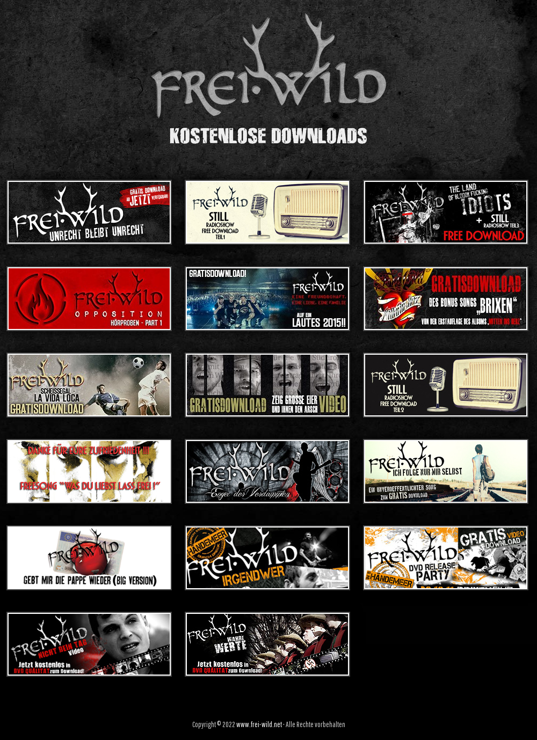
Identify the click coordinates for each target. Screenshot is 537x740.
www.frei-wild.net (259, 724)
